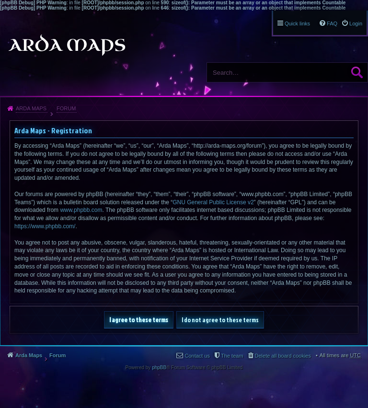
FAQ (332, 23)
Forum (66, 108)
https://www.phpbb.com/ (44, 226)
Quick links (297, 23)
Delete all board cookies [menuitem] (283, 356)
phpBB (159, 367)
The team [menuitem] (232, 356)
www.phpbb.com (81, 210)
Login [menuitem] (355, 23)
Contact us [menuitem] (197, 356)
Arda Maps (31, 108)
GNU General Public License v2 (212, 202)
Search (357, 72)
